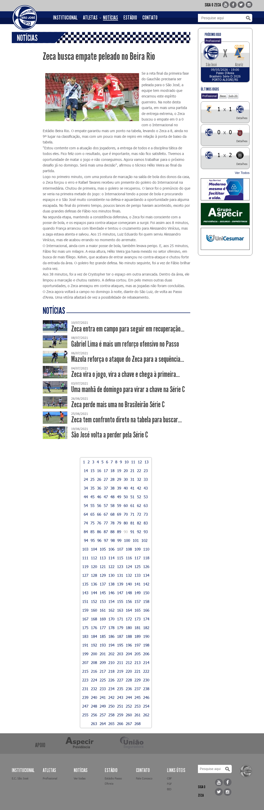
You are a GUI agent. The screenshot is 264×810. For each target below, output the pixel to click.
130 (111, 575)
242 (111, 697)
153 (103, 601)
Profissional (213, 40)
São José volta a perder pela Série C (109, 435)
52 (139, 496)
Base (223, 95)
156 (129, 601)
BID (169, 789)
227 (120, 680)
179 (120, 627)
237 (137, 688)
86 (99, 531)
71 (132, 514)
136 (94, 584)
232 (94, 688)
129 (103, 575)
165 (137, 610)
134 (146, 575)
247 (85, 706)
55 (92, 505)
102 (144, 540)
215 (85, 671)
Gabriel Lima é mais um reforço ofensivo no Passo (125, 344)
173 (137, 619)
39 (119, 488)
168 (94, 619)
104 (94, 549)
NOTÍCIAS (110, 17)
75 (92, 523)
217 (103, 671)
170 (111, 619)
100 (127, 540)
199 (85, 653)
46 (99, 496)
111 (85, 557)
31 (132, 479)
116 (129, 557)
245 (137, 697)
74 (86, 523)
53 (146, 496)
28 (112, 479)
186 (111, 636)
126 (146, 566)
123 (120, 566)
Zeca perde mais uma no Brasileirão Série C (118, 404)
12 (140, 462)
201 (103, 653)
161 (103, 610)
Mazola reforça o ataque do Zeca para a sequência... (127, 359)
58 (112, 505)
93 (146, 531)
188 (129, 636)
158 (146, 601)
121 (103, 566)
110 (146, 549)
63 (146, 505)
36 (99, 488)
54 (86, 505)
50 (126, 496)
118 (146, 557)
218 (111, 671)
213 (137, 662)
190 (146, 636)
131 (120, 575)
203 (120, 653)
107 (120, 549)
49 (119, 496)
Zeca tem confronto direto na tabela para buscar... (126, 419)
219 (120, 671)
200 (94, 653)
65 (92, 514)
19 (119, 470)
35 (92, 488)
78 (112, 523)
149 (137, 592)
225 (103, 680)
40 (126, 488)
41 (132, 488)
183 (85, 636)
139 (120, 584)
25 (92, 479)
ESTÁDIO (130, 17)
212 (129, 662)
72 (139, 514)
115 (120, 557)
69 (119, 514)
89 (119, 531)
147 (120, 592)
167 (85, 619)
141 (137, 584)
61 (132, 505)
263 (94, 723)
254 (146, 706)
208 (94, 662)
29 (119, 479)
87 (106, 531)
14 (86, 470)
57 (106, 505)
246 (146, 697)
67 (106, 514)
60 (126, 505)
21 (132, 470)
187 (120, 636)
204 (129, 653)
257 (103, 715)
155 (120, 601)
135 (85, 584)
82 (139, 523)
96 (99, 540)
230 (146, 680)
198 (146, 645)
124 (129, 566)
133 (137, 575)
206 (146, 653)
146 (111, 592)
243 (120, 697)
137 (103, 584)
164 (129, 610)
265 (111, 723)
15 (92, 470)
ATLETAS (90, 17)
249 (103, 706)
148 (129, 592)
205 (137, 653)
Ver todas (80, 778)
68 (112, 514)
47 (106, 496)
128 (94, 575)
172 (129, 619)
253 (137, 706)
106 (111, 549)
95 (93, 540)
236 (129, 688)
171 (120, 619)
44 (86, 496)
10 (126, 462)
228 (129, 680)
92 (139, 531)
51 (132, 496)
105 (103, 549)
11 (133, 462)
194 (111, 645)
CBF (169, 778)
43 (146, 488)
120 (94, 566)
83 (146, 523)
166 (146, 610)
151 (85, 601)
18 (112, 470)
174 (146, 619)
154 (111, 601)
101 (136, 540)
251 (120, 706)
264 (103, 723)
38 (112, 488)
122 (111, 566)
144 (94, 592)
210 (111, 662)
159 (85, 610)
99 (119, 540)
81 (132, 523)
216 (94, 671)
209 (103, 662)
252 (129, 706)
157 (137, 601)
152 (94, 601)
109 (137, 549)
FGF (169, 783)
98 (113, 540)
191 (85, 645)
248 (94, 706)
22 (139, 470)
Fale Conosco (144, 778)
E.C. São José (20, 778)
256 (94, 715)
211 (120, 662)
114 (111, 557)
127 (85, 575)
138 (111, 584)
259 (120, 715)
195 (120, 645)
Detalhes (241, 118)
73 (146, 514)
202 (111, 653)
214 (146, 662)
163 (120, 610)
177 (103, 627)
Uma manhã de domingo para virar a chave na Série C (128, 389)
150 (146, 592)
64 (86, 514)
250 (111, 706)
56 (99, 505)
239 (85, 697)
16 (99, 470)
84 (86, 531)
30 (126, 479)
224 (94, 680)
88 (112, 531)
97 (106, 540)
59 (119, 505)
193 (103, 645)
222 (146, 671)
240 (94, 697)
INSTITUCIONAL (65, 17)
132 (129, 575)
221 (137, 671)
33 (146, 479)
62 (139, 505)
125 (137, 566)
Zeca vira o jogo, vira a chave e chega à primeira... (125, 374)
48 (112, 496)
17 (106, 470)
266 (120, 723)
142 (146, 584)
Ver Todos (242, 173)
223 (85, 680)
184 (94, 636)
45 (92, 496)
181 (137, 627)
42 (139, 488)
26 (99, 479)
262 (146, 715)
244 (129, 697)
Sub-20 (233, 95)
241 (103, 697)
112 (94, 557)
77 (106, 523)
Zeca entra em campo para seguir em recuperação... (127, 329)
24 (86, 479)
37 (106, 488)
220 (129, 671)
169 (103, 619)
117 (137, 557)
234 (111, 688)
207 (85, 662)
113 (103, 557)
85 (92, 531)
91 (132, 531)
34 (86, 488)
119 (85, 566)
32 (139, 479)
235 (120, 688)
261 (137, 715)
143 (85, 592)
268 (137, 723)
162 (111, 610)
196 (129, 645)
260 (129, 715)
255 (85, 715)
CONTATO (149, 17)
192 (94, 645)
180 (129, 627)
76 (99, 523)
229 (137, 680)
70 (126, 514)
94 (86, 540)
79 (119, 523)
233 (103, 688)
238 (146, 688)
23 (146, 470)
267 (129, 723)
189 (137, 636)
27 (106, 479)
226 (111, 680)
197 (137, 645)
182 (146, 627)
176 (94, 627)
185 (103, 636)
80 (126, 523)
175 (85, 627)
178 (111, 627)
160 (94, 610)
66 (99, 514)
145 (103, 592)
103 (85, 549)
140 (129, 584)
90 (126, 531)
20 (126, 470)
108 (129, 549)
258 (111, 715)
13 (146, 462)
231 (85, 688)
